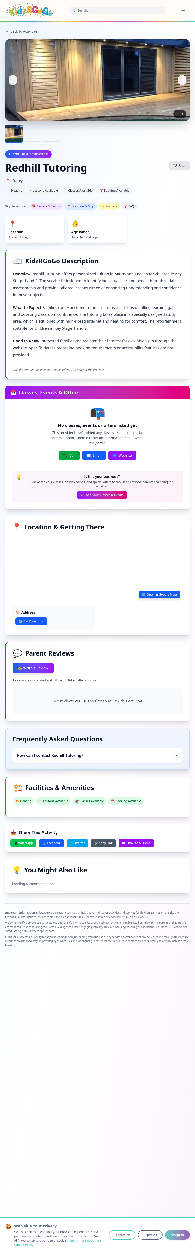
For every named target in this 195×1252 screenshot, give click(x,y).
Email (93, 455)
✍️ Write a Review (33, 668)
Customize (122, 1235)
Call (69, 455)
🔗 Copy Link (103, 843)
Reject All (150, 1235)
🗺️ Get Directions (31, 621)
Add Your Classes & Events (102, 495)
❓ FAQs (130, 206)
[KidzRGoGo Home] (31, 10)
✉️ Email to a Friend (136, 843)
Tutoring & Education (28, 154)
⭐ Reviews (109, 206)
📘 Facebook (51, 843)
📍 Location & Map (80, 206)
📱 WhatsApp (23, 843)
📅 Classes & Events (46, 206)
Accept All (177, 1235)
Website (122, 455)
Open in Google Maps (159, 594)
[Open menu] (183, 10)
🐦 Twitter (77, 843)
